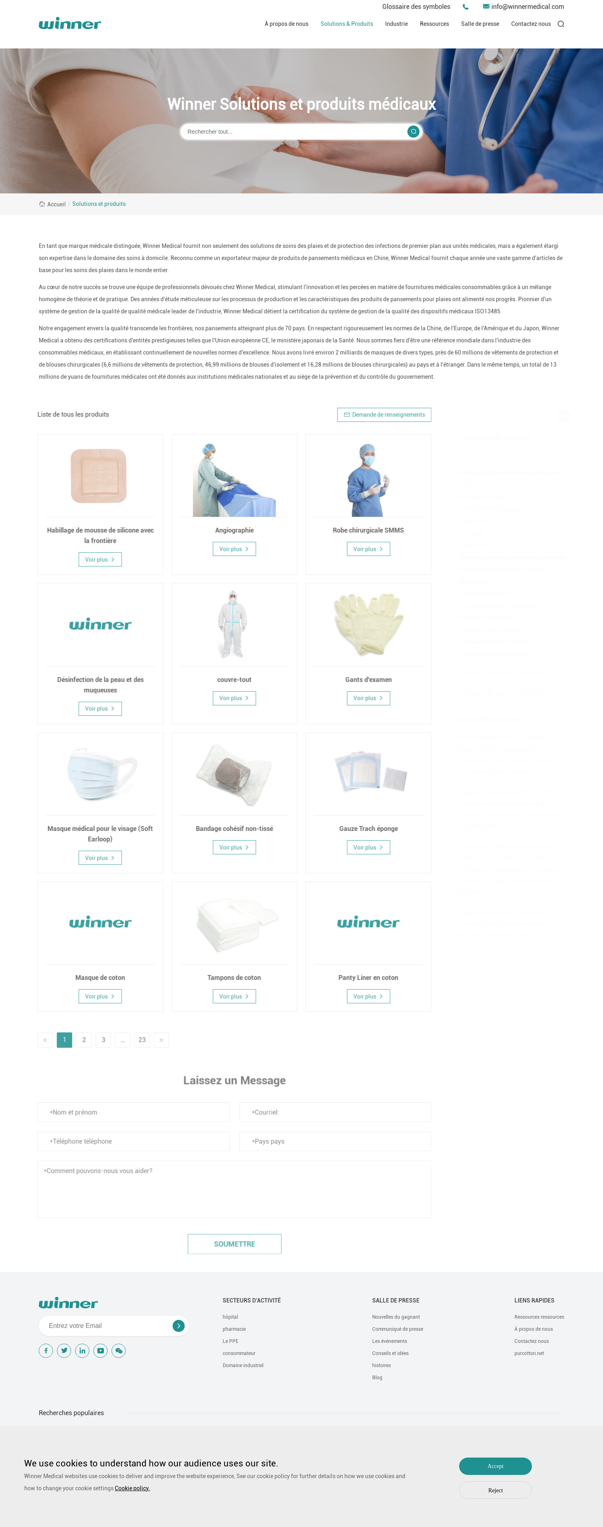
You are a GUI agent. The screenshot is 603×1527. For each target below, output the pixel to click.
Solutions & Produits (346, 24)
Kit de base (469, 545)
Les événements (389, 1341)
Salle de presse (480, 24)
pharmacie (234, 1329)
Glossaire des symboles (416, 6)
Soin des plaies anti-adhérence (494, 605)
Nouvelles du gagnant (396, 1317)
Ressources (434, 24)
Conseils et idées (390, 1353)
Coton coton (470, 521)
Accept (495, 1466)
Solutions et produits (99, 204)
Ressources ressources (539, 1317)
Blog (377, 1377)
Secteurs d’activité (252, 1300)
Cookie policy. (132, 1488)
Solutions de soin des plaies (494, 456)
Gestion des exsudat (480, 593)
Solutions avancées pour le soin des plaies (508, 557)
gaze (461, 484)
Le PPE (230, 1341)
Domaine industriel (243, 1365)
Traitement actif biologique (489, 642)
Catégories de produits (491, 438)
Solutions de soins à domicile (496, 693)
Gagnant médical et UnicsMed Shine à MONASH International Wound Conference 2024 (499, 924)
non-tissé (467, 533)
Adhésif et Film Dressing (485, 509)
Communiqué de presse (397, 1329)
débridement (471, 581)
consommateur (239, 1353)
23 (137, 1040)
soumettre (230, 1248)
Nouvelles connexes (487, 719)
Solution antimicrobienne (487, 630)
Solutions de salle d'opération (497, 672)
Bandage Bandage (478, 496)
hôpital (230, 1317)
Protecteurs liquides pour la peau (496, 569)
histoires (381, 1365)
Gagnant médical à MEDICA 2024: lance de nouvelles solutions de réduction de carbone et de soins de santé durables (505, 809)
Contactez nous (531, 24)
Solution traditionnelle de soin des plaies (506, 472)
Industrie (396, 24)
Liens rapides (534, 1300)
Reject (495, 1490)
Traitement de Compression (489, 654)
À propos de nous (286, 24)
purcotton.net (529, 1353)
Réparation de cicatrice (484, 618)
